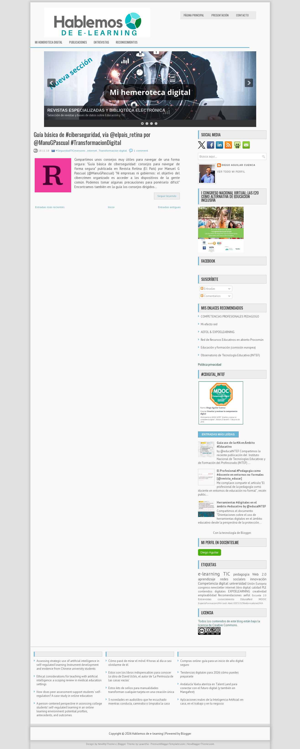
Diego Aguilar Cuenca (239, 165)
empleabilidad (208, 595)
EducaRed (249, 599)
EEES (236, 603)
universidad (239, 583)
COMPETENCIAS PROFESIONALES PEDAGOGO (230, 316)
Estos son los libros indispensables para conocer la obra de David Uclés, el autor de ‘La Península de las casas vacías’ (140, 676)
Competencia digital (214, 583)
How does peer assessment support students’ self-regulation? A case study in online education (69, 694)
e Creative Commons (223, 625)
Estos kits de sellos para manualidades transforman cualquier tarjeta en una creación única (141, 690)
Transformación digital (113, 150)
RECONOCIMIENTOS (127, 42)
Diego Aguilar (210, 552)
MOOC (262, 599)
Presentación (220, 15)
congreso (204, 587)
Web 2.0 (259, 574)
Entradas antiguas (169, 207)
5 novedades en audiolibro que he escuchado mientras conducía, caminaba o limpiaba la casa (139, 701)
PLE (264, 587)
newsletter (218, 587)
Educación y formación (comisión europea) (228, 347)
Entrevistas (101, 42)
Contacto (242, 15)
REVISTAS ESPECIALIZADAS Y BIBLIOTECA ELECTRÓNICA (106, 110)
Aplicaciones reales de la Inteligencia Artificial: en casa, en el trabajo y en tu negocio (211, 701)
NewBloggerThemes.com (200, 744)
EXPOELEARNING (240, 591)
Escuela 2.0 (259, 595)
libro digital (244, 587)
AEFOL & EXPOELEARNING (218, 332)
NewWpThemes (107, 744)
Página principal (194, 15)
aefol (247, 595)
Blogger (246, 533)
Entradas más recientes (50, 207)
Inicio (111, 207)
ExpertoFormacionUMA (210, 603)
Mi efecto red (209, 324)
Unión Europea (256, 584)
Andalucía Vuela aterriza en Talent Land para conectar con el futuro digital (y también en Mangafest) (208, 688)
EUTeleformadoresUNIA (251, 603)
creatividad (259, 591)
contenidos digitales (213, 591)
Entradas (208, 289)
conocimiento (229, 599)
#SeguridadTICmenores (71, 150)
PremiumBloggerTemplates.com (168, 744)
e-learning (210, 574)
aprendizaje (209, 579)
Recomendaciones (230, 595)
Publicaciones (78, 42)
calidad (257, 587)
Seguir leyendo (166, 196)
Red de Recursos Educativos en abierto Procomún (232, 340)
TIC (228, 574)
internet (92, 150)
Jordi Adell (227, 603)
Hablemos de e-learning (148, 734)
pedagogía (242, 574)
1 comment (141, 150)
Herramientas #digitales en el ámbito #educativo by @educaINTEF (241, 504)
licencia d (204, 625)
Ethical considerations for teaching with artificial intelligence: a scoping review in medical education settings (69, 680)
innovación (258, 579)
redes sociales (235, 579)
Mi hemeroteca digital (48, 42)
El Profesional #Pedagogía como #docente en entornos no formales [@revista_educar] (240, 474)
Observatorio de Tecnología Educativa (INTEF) (230, 355)
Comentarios (211, 296)
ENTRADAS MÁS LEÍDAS (218, 434)
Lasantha (144, 744)
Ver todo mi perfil (231, 171)
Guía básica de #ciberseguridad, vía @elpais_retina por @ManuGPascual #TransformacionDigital (92, 138)
